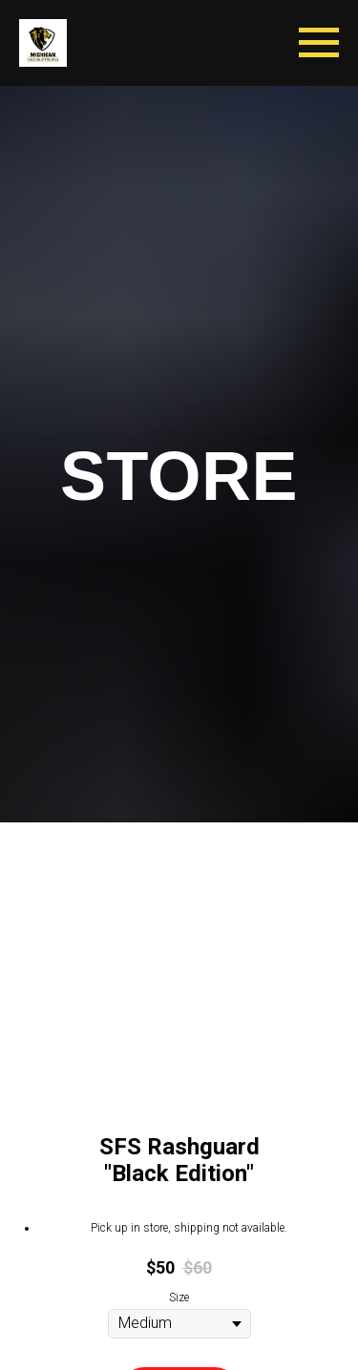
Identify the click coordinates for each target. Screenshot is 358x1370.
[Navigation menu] (319, 43)
